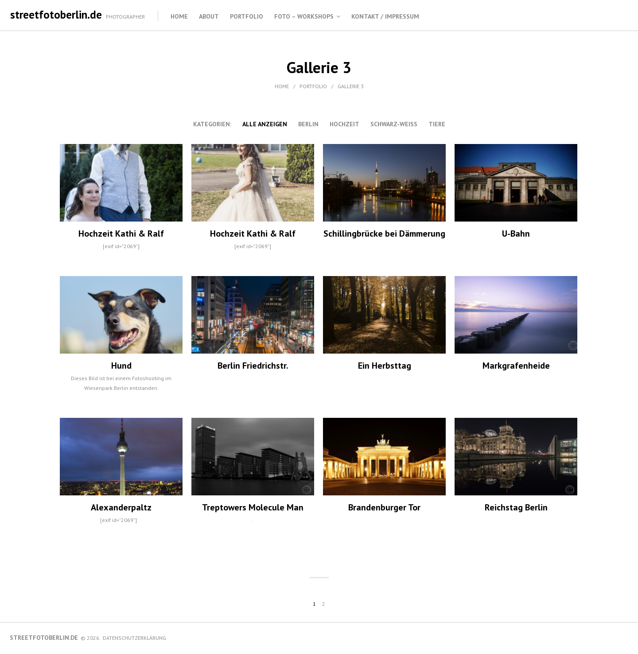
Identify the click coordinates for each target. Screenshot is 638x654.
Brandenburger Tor (384, 507)
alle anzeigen (264, 124)
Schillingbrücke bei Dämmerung (384, 233)
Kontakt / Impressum (385, 16)
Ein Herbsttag (384, 365)
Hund (121, 365)
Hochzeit (344, 124)
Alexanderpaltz (121, 507)
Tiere (436, 124)
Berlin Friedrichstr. (253, 365)
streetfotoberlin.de (56, 15)
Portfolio (246, 16)
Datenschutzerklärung (134, 638)
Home (179, 16)
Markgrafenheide (516, 365)
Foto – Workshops (304, 16)
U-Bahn (516, 233)
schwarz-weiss (393, 124)
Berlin (308, 124)
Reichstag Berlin (516, 507)
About (209, 16)
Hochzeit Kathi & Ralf (121, 233)
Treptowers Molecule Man (252, 507)
